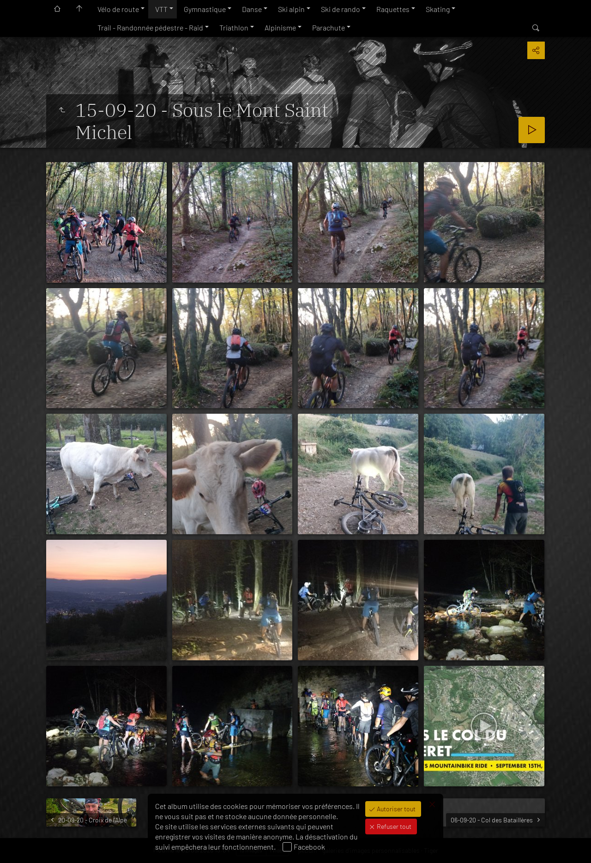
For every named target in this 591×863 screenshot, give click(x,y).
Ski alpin (291, 9)
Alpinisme (280, 27)
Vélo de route (118, 9)
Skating (438, 9)
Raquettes (393, 9)
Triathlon (233, 27)
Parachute (328, 27)
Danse (252, 9)
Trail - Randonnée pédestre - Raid (150, 27)
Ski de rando (340, 9)
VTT (161, 9)
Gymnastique (205, 9)
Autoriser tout (395, 809)
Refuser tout (393, 826)
